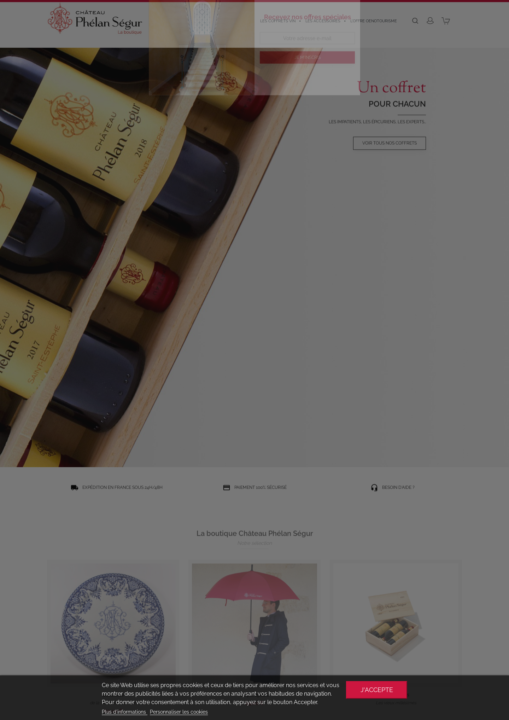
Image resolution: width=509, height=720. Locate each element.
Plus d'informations (124, 712)
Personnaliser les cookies (179, 712)
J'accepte (377, 689)
